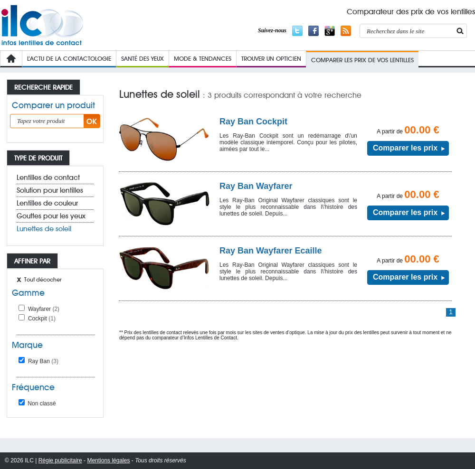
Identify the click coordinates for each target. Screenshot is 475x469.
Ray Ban (43, 361)
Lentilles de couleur (47, 203)
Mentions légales (108, 460)
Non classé (37, 403)
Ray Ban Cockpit (253, 121)
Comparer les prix (405, 148)
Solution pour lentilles (50, 190)
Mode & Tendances (202, 58)
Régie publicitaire (60, 460)
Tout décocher (42, 279)
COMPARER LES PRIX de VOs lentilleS (362, 60)
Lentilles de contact (48, 177)
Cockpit (42, 318)
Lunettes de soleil (44, 229)
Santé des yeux (142, 58)
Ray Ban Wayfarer (255, 186)
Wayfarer (43, 309)
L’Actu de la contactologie (69, 58)
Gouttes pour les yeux (51, 216)
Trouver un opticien (271, 58)
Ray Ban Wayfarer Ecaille (270, 250)
